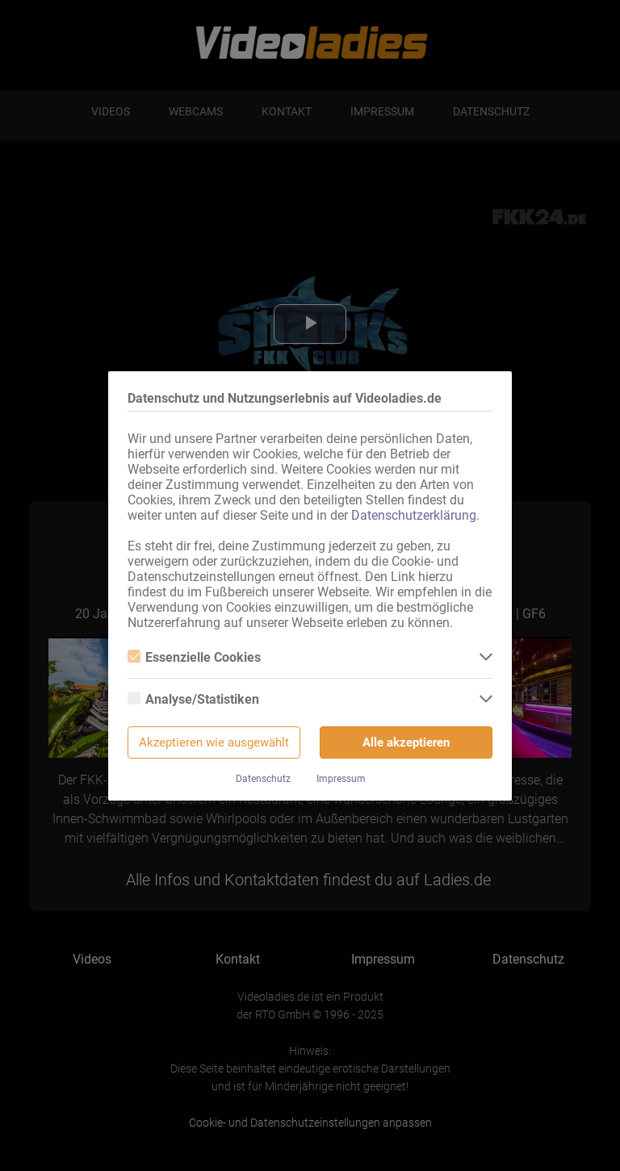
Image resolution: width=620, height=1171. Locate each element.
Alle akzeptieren (406, 742)
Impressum (341, 778)
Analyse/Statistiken (193, 699)
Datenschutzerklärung (413, 515)
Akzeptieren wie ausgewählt (214, 742)
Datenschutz (263, 778)
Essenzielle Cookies (194, 657)
